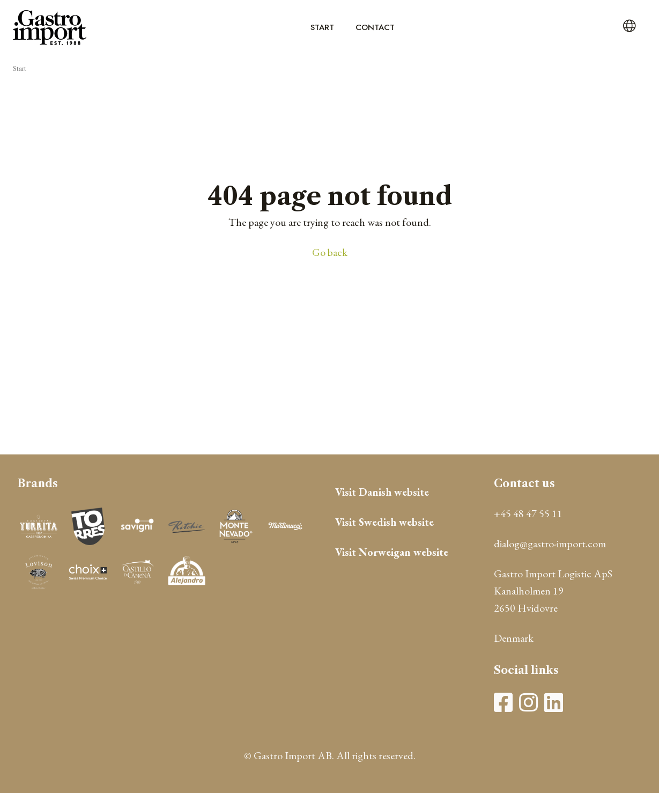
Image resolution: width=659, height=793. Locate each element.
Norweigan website (403, 552)
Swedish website (396, 522)
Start (322, 27)
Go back (329, 252)
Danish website (394, 492)
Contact (375, 27)
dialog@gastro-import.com (550, 543)
